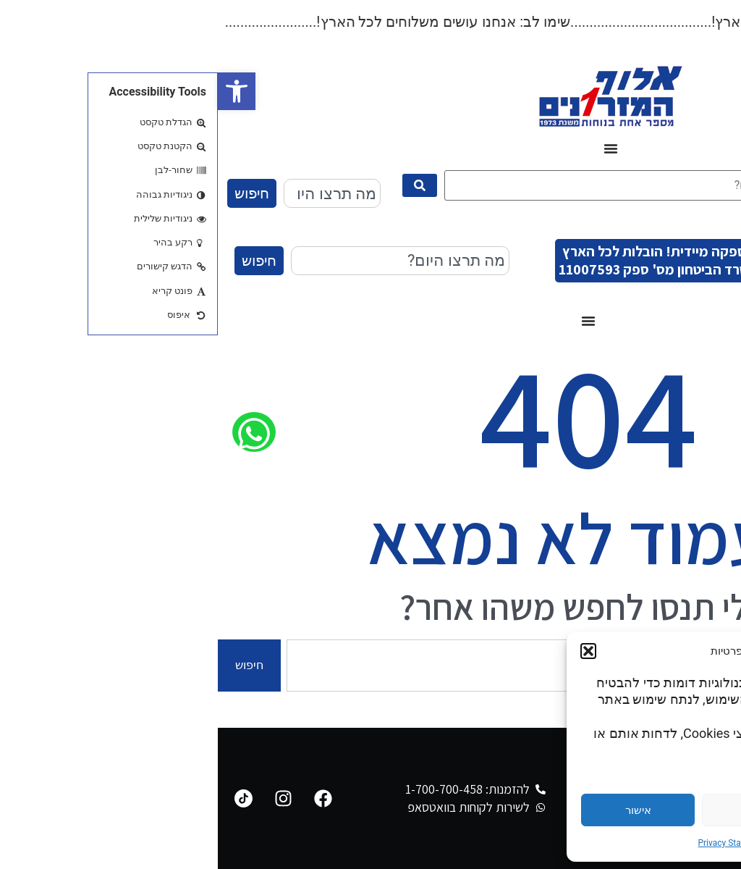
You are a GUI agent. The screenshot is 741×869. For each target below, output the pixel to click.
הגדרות (662, 810)
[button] (19, 91)
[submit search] (202, 185)
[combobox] (114, 193)
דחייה (541, 810)
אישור (420, 810)
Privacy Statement (515, 843)
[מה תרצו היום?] (413, 185)
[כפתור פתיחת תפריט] (393, 148)
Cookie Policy (584, 843)
